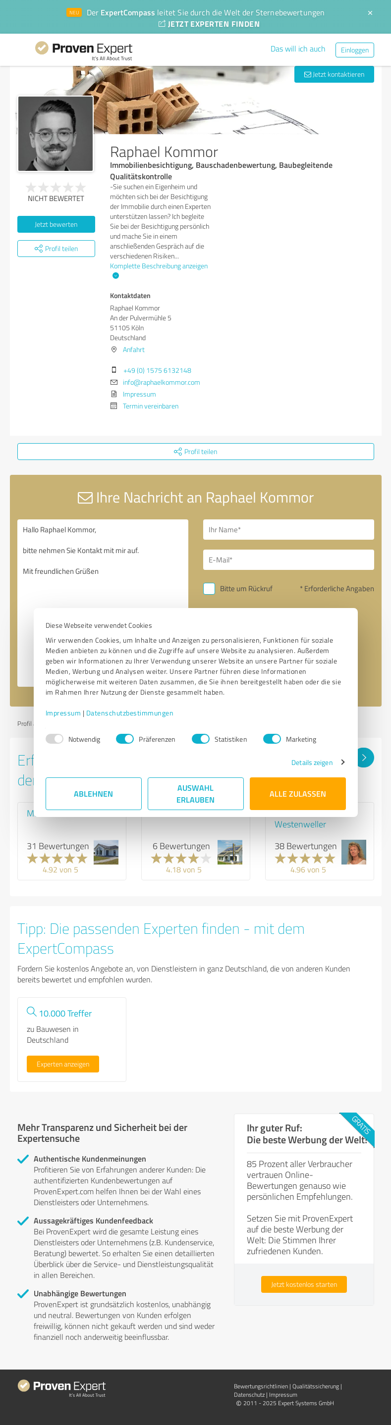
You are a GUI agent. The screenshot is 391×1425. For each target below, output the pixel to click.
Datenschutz (249, 1394)
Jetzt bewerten (56, 224)
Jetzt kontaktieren (334, 74)
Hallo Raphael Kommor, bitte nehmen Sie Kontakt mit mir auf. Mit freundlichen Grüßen (102, 603)
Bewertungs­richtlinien (261, 1386)
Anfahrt (134, 349)
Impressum (63, 712)
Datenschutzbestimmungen (130, 712)
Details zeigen (312, 762)
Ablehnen (93, 793)
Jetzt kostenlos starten (304, 1284)
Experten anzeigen (63, 1064)
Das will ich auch (298, 48)
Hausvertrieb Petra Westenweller (309, 818)
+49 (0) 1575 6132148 (157, 370)
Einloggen (355, 49)
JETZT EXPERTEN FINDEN (209, 23)
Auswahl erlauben (195, 793)
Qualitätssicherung (315, 1386)
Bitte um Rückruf (246, 588)
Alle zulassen (298, 793)
